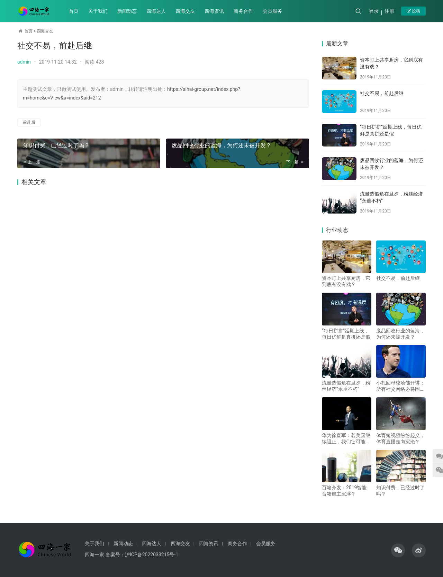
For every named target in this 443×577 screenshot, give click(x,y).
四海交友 (185, 11)
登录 (374, 11)
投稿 (413, 11)
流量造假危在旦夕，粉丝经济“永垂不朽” (346, 386)
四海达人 (156, 11)
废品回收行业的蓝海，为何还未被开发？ (221, 145)
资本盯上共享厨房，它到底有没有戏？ (346, 281)
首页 (74, 11)
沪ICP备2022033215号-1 (151, 554)
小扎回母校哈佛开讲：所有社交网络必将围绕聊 (400, 386)
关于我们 (98, 11)
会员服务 (272, 11)
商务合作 (243, 11)
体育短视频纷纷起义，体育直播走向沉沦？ (400, 438)
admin (24, 62)
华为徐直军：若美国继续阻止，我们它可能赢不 (346, 439)
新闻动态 (127, 11)
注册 (389, 11)
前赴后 (29, 122)
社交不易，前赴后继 (382, 93)
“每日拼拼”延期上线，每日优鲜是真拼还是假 (346, 334)
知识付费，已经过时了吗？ (56, 145)
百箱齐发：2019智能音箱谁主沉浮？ (344, 490)
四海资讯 (214, 11)
